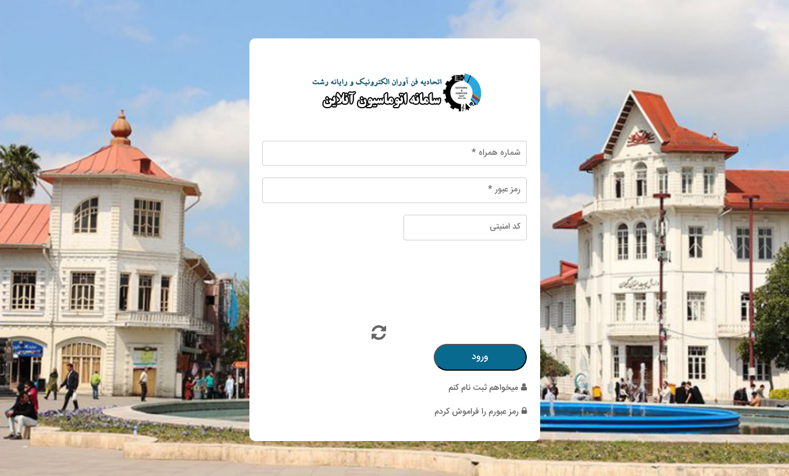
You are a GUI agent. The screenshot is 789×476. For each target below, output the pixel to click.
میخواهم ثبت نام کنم (487, 388)
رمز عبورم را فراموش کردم (480, 412)
